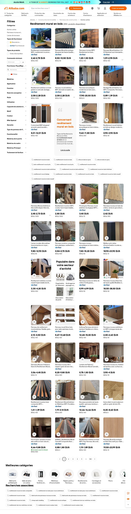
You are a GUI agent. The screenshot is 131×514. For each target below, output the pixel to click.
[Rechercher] (76, 8)
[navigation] (17, 239)
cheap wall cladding (36, 500)
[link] (128, 493)
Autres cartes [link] (85, 20)
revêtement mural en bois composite (19, 491)
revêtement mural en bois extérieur (44, 169)
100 (90, 459)
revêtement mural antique (57, 500)
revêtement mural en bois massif (109, 174)
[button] (66, 8)
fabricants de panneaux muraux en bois (42, 495)
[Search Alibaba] (47, 8)
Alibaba (32, 20)
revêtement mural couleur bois (46, 505)
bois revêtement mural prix (41, 164)
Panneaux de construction (68, 20)
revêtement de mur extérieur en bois (82, 500)
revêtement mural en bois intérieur (100, 169)
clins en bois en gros (83, 160)
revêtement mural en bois (41, 160)
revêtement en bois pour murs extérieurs (50, 491)
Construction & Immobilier (47, 20)
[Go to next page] (95, 459)
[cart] (99, 9)
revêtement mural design (40, 174)
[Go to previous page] (60, 459)
